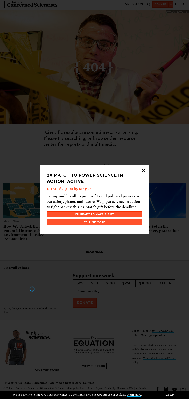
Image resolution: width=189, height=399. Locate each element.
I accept (170, 395)
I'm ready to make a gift (94, 214)
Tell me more (94, 222)
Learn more (134, 394)
